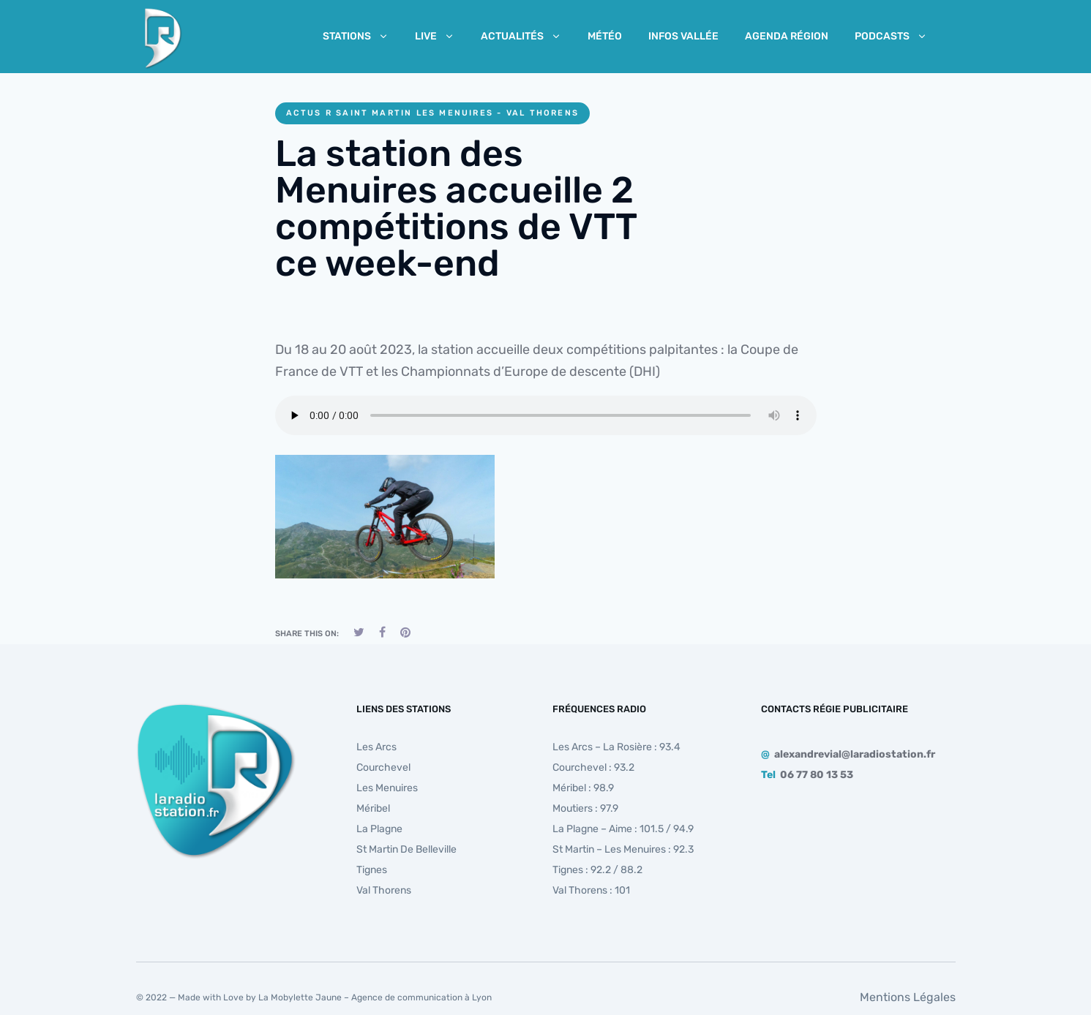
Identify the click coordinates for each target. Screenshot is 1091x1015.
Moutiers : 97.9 (585, 808)
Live (434, 36)
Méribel (373, 808)
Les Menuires (387, 788)
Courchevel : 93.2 (593, 767)
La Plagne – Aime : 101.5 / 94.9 (623, 829)
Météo (605, 36)
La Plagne (379, 829)
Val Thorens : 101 (591, 890)
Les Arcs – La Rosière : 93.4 (616, 747)
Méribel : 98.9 (583, 788)
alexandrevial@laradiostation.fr (854, 754)
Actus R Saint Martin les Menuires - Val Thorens (432, 113)
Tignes (371, 870)
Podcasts (891, 36)
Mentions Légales (908, 997)
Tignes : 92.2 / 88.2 (597, 870)
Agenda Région (786, 36)
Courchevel (383, 767)
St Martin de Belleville (406, 849)
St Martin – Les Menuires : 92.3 (623, 849)
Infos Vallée (683, 36)
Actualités (521, 36)
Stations (356, 36)
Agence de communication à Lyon (421, 997)
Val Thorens (383, 890)
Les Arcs (376, 747)
